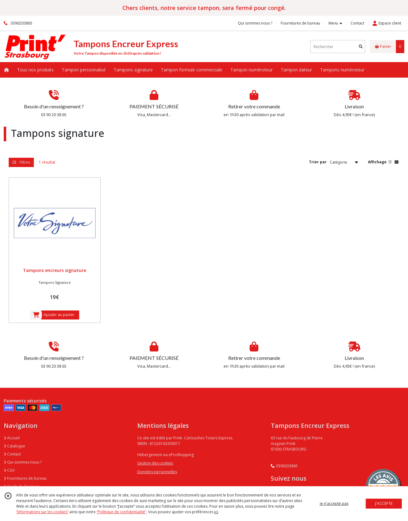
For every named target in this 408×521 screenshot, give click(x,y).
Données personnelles (157, 471)
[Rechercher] (361, 47)
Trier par (318, 162)
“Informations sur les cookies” (42, 511)
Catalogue (14, 446)
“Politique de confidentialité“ (121, 511)
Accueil (12, 438)
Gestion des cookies (155, 463)
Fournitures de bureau (25, 478)
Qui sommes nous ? (23, 462)
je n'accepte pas (334, 503)
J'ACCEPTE (383, 503)
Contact (357, 23)
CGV (9, 470)
